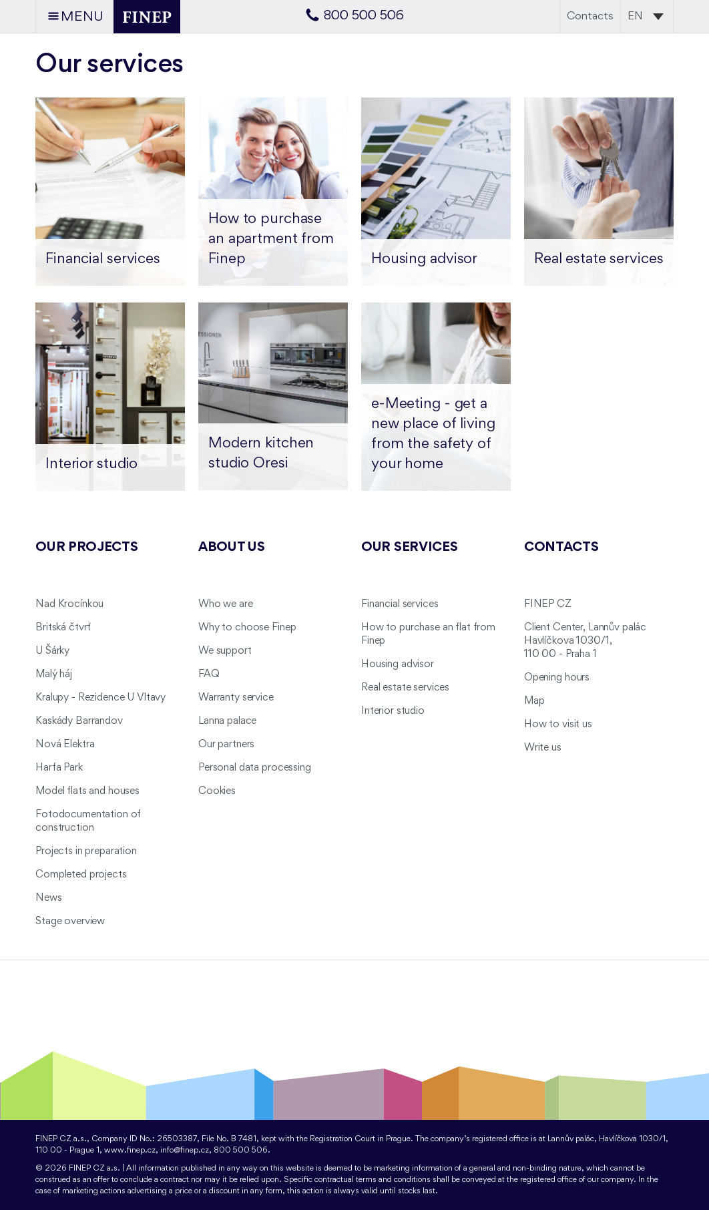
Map (534, 701)
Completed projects (80, 874)
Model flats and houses (87, 791)
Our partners (226, 744)
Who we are (225, 604)
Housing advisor (397, 664)
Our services (409, 548)
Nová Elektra (64, 744)
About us (231, 548)
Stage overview (70, 921)
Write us (542, 748)
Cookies (217, 791)
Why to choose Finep (247, 627)
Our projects (86, 548)
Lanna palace (227, 721)
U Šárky (52, 651)
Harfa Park (59, 768)
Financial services (399, 604)
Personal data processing (254, 768)
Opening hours (556, 677)
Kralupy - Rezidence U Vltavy (100, 697)
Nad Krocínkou (69, 604)
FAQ (209, 674)
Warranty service (236, 697)
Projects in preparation (86, 851)
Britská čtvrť (63, 627)
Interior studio (393, 711)
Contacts (590, 16)
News (48, 898)
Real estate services (405, 687)
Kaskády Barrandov (79, 721)
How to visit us (558, 724)
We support (225, 651)
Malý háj (53, 674)
